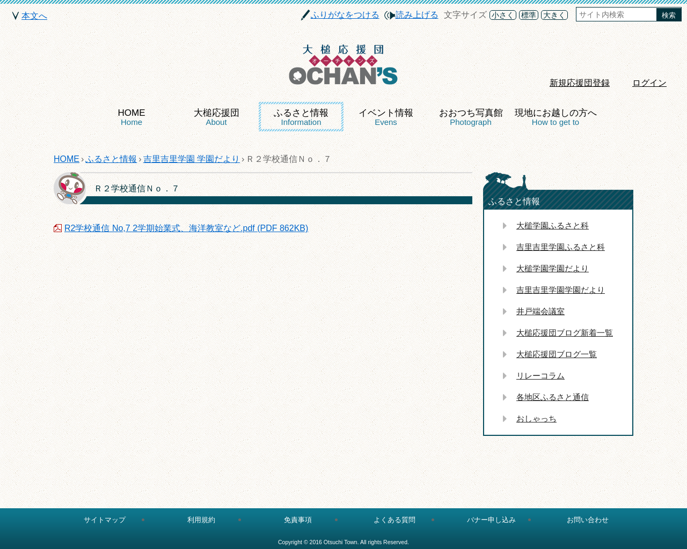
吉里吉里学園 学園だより (191, 159)
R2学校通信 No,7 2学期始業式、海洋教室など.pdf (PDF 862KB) (186, 228)
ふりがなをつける (345, 14)
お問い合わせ (588, 520)
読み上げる (417, 14)
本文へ (34, 15)
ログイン (649, 82)
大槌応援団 (216, 117)
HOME (131, 117)
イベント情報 (386, 117)
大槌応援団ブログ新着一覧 (564, 332)
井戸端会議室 (540, 311)
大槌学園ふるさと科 (552, 225)
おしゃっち (536, 418)
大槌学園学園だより (552, 268)
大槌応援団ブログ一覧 (556, 354)
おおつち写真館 (471, 117)
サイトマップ (105, 520)
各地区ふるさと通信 (552, 397)
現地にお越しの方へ (556, 117)
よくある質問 (394, 520)
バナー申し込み (491, 520)
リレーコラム (540, 375)
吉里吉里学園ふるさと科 (560, 246)
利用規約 (201, 520)
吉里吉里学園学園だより (560, 289)
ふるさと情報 (301, 117)
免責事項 (298, 520)
